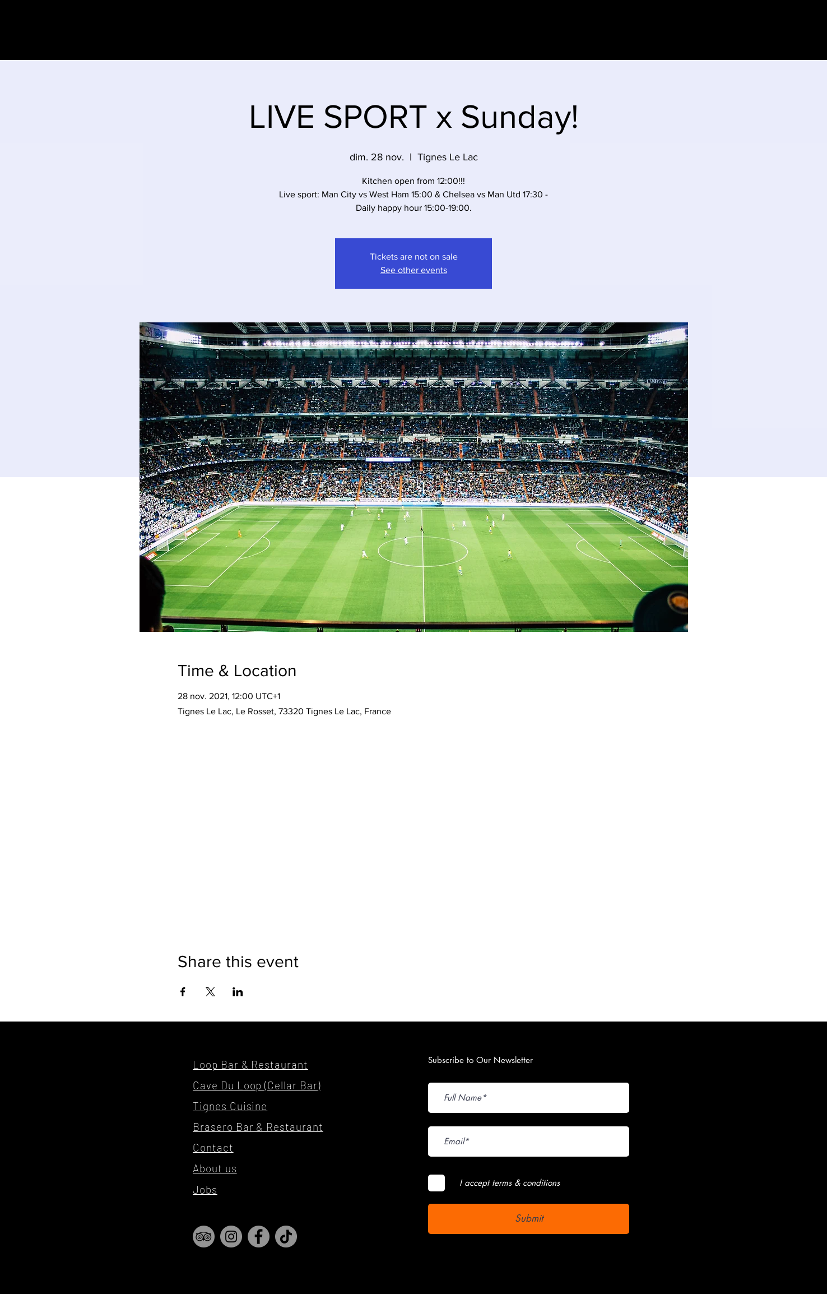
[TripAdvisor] (204, 1236)
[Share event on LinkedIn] (238, 991)
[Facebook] (259, 1236)
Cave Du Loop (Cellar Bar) (256, 1085)
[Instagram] (231, 1236)
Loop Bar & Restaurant (250, 1064)
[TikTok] (286, 1236)
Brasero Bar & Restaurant (258, 1126)
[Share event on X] (210, 991)
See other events (413, 270)
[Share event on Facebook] (183, 991)
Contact (213, 1147)
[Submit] (528, 1219)
